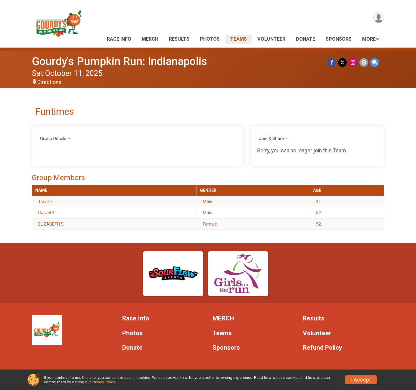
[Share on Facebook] (332, 62)
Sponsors (339, 39)
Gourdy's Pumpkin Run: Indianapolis (119, 61)
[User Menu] (378, 17)
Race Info (119, 39)
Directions (49, 82)
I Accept (361, 380)
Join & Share (271, 138)
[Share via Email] (363, 62)
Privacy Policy (103, 382)
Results (179, 39)
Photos (210, 39)
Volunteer (271, 39)
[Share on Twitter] (342, 62)
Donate (305, 39)
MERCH (150, 39)
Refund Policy (322, 347)
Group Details (53, 138)
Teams (238, 39)
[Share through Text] (374, 62)
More (369, 39)
